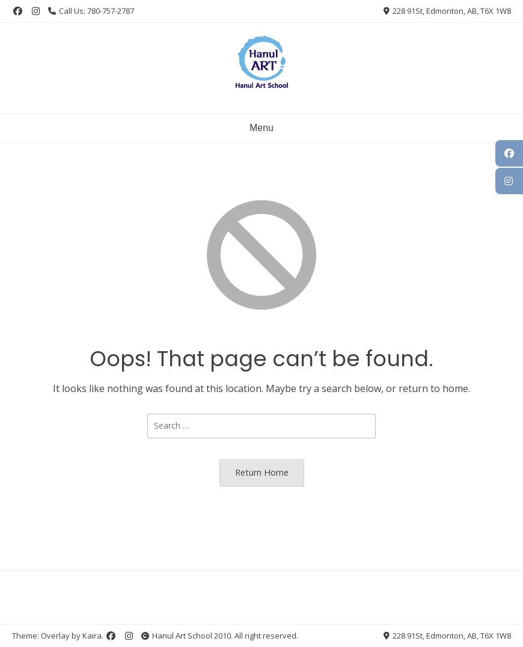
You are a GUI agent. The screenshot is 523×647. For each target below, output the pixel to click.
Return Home (262, 472)
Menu (261, 128)
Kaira (92, 635)
